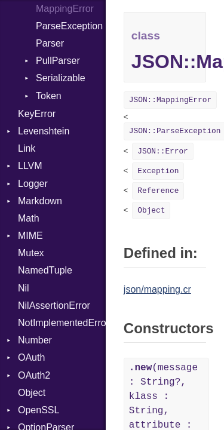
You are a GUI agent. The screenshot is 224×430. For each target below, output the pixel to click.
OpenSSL (38, 410)
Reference (158, 190)
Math (28, 218)
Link (26, 148)
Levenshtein (43, 131)
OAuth (31, 357)
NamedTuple (45, 270)
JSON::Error (162, 151)
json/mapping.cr (157, 289)
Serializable (60, 78)
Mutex (31, 253)
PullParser (58, 61)
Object (31, 393)
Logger (33, 184)
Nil (23, 288)
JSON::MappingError (170, 100)
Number (35, 340)
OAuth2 (34, 375)
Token (49, 96)
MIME (30, 236)
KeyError (37, 114)
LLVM (30, 166)
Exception (158, 171)
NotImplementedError (62, 323)
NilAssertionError (54, 305)
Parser (50, 43)
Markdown (40, 201)
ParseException (69, 26)
